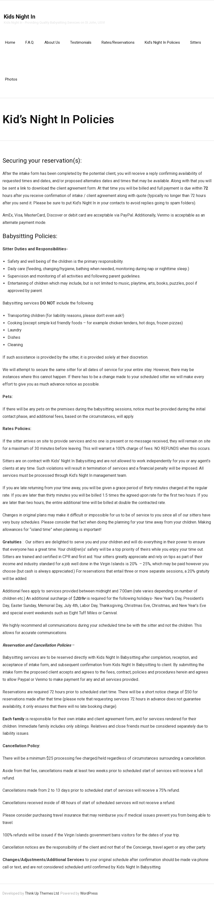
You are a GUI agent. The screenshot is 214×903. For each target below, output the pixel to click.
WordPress (89, 893)
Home (10, 42)
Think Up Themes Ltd (42, 893)
